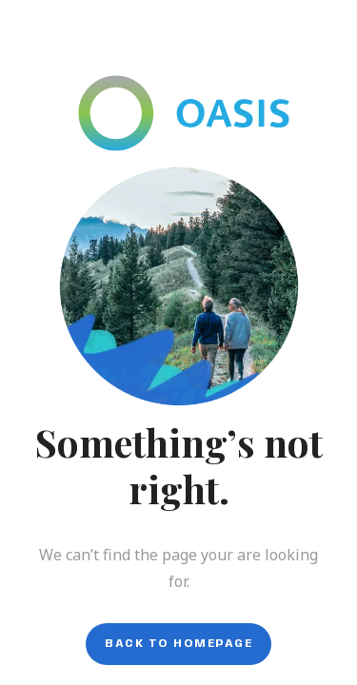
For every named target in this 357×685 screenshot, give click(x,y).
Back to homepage (178, 643)
